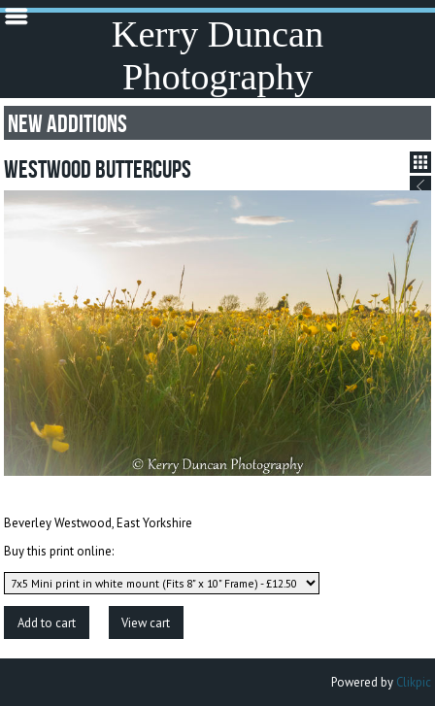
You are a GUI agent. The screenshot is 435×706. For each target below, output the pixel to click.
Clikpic (413, 682)
